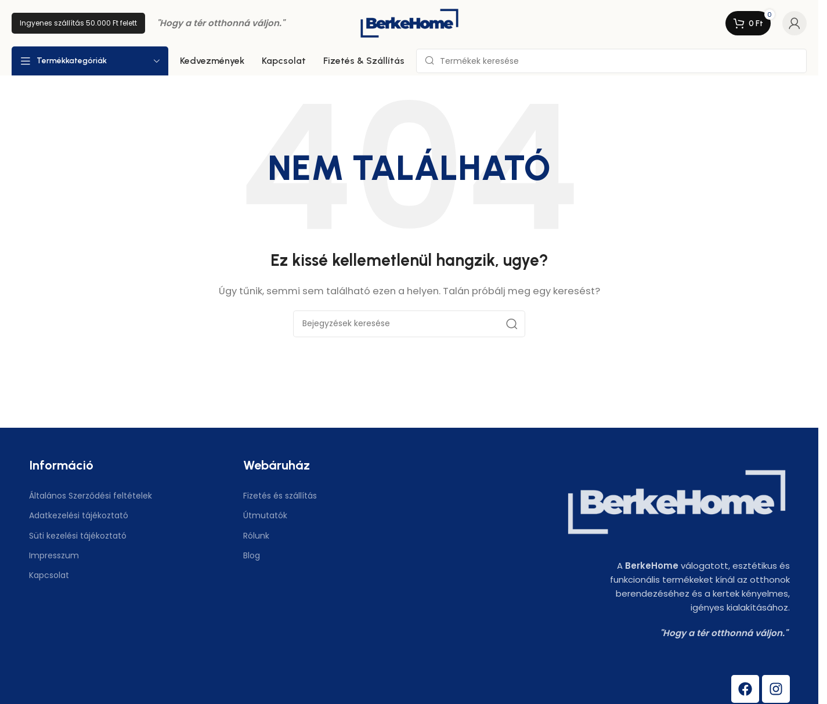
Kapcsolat (49, 575)
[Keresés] (611, 61)
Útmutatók (265, 515)
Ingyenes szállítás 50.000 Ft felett (78, 23)
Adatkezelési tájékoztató (78, 515)
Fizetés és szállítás (280, 495)
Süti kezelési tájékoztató (78, 535)
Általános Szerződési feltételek (90, 495)
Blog (251, 555)
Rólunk (256, 535)
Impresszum (54, 555)
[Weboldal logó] (409, 22)
